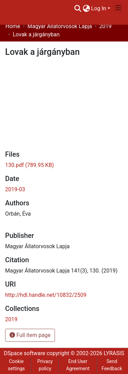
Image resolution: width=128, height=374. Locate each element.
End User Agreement (77, 365)
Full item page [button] (30, 335)
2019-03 (15, 189)
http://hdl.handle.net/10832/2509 (45, 295)
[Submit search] (77, 8)
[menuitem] (86, 8)
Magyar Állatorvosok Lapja (59, 26)
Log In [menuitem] (98, 8)
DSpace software (24, 353)
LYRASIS (114, 353)
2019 (105, 26)
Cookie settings (16, 365)
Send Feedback (112, 365)
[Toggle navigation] (118, 8)
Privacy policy (45, 365)
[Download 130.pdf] (29, 165)
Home (12, 26)
